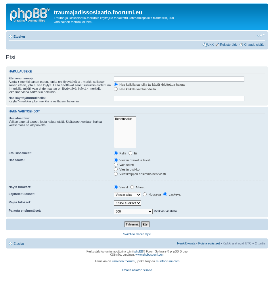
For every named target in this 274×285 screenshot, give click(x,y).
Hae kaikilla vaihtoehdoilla (135, 89)
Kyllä (120, 153)
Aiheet (137, 187)
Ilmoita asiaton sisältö (137, 270)
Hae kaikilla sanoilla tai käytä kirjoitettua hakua (149, 84)
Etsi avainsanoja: (22, 78)
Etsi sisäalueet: (20, 153)
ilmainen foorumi (123, 261)
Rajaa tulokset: (20, 202)
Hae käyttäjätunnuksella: (27, 98)
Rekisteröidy (228, 44)
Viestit (121, 187)
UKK (210, 44)
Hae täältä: (17, 160)
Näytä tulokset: (20, 187)
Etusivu (19, 36)
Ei (133, 153)
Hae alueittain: (19, 118)
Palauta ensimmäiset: (25, 210)
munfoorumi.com (167, 261)
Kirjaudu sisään (254, 44)
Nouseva (152, 194)
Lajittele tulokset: (22, 194)
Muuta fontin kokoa (261, 35)
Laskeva (172, 194)
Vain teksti (124, 165)
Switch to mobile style (137, 234)
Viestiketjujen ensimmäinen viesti (140, 174)
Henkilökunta (186, 243)
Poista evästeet (209, 243)
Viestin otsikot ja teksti (132, 160)
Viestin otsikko (126, 169)
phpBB (138, 251)
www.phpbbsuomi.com (149, 254)
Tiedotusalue (125, 119)
